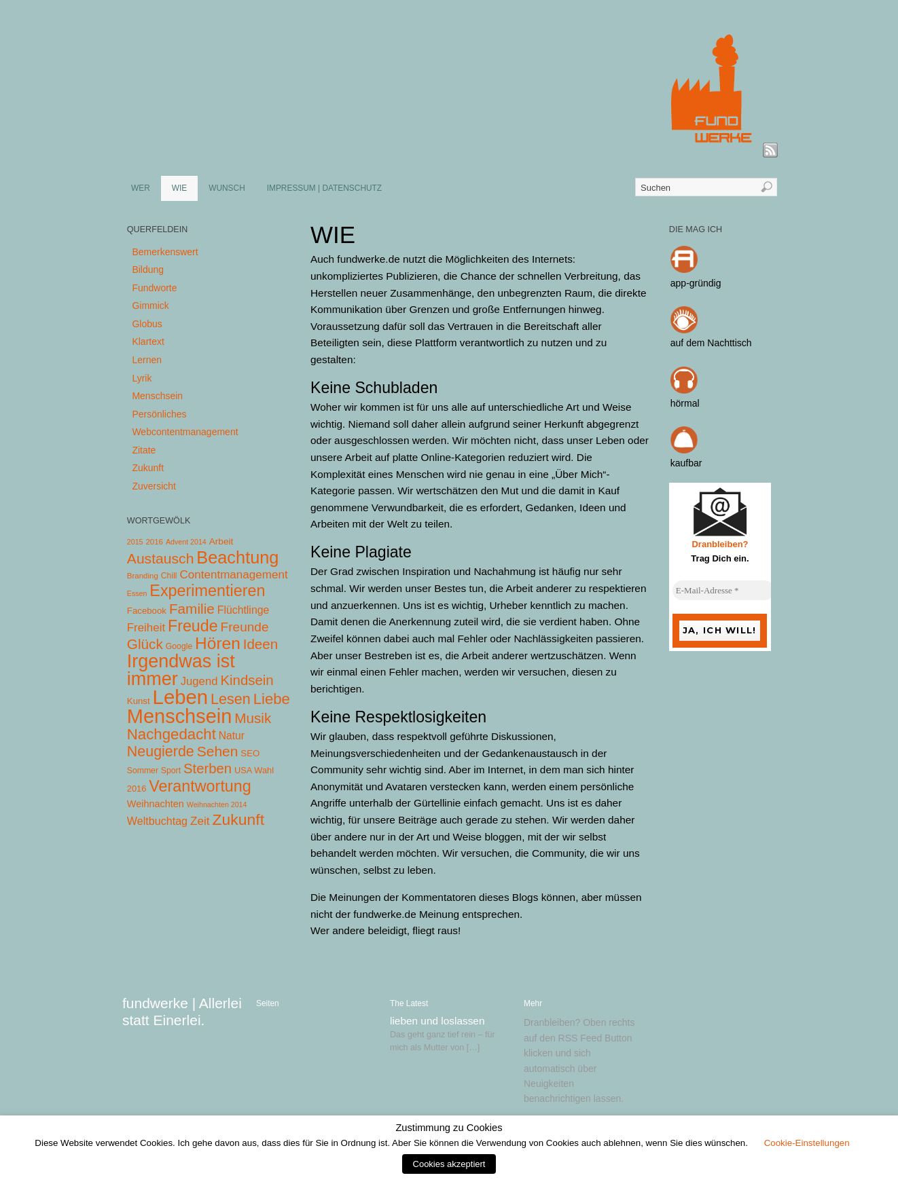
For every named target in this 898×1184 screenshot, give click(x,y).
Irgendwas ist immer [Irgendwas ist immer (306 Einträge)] (181, 670)
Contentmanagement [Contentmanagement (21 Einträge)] (233, 574)
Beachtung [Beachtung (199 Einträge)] (237, 557)
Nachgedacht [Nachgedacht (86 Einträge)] (171, 734)
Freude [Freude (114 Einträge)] (193, 626)
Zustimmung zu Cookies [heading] (448, 1127)
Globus (147, 323)
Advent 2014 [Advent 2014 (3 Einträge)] (186, 542)
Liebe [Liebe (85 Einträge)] (271, 698)
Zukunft (148, 467)
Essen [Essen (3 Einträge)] (137, 593)
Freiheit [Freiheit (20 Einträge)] (146, 627)
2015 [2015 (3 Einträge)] (135, 542)
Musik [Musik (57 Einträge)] (252, 718)
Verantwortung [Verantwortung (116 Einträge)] (200, 786)
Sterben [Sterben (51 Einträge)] (207, 768)
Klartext (148, 341)
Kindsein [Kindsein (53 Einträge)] (246, 680)
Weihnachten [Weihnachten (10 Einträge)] (155, 803)
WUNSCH (227, 188)
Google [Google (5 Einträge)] (179, 646)
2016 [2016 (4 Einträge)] (154, 542)
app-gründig (695, 283)
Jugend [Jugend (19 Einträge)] (199, 681)
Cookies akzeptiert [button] (449, 1164)
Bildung (148, 269)
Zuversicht (154, 486)
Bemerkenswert (165, 251)
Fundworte (154, 287)
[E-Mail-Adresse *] (723, 590)
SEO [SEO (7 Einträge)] (249, 753)
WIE (179, 188)
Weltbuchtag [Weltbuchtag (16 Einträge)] (157, 821)
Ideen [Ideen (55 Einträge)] (261, 644)
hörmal (685, 403)
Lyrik (141, 378)
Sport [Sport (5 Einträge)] (171, 770)
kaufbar (686, 463)
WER (140, 188)
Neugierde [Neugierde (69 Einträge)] (160, 751)
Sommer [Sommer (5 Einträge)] (142, 770)
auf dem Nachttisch (711, 342)
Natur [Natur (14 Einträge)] (232, 735)
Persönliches (159, 414)
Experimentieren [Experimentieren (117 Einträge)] (207, 590)
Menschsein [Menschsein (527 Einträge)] (179, 716)
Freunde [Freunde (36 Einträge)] (245, 627)
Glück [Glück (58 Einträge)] (145, 644)
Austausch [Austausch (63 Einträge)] (160, 558)
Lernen (147, 359)
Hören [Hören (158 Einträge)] (217, 643)
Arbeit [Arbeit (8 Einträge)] (221, 541)
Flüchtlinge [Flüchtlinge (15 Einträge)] (243, 610)
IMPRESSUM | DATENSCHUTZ (324, 188)
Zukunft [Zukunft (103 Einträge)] (238, 819)
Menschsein (157, 395)
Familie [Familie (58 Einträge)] (192, 608)
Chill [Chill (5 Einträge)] (169, 575)
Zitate (144, 450)
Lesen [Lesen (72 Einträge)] (231, 698)
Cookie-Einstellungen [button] (807, 1143)
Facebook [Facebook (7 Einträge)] (146, 611)
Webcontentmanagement (185, 431)
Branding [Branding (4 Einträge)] (142, 576)
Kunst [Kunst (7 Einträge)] (138, 701)
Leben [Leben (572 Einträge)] (181, 697)
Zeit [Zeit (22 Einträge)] (200, 821)
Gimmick (150, 305)
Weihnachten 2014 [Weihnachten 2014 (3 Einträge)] (217, 804)
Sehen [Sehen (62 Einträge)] (217, 751)
